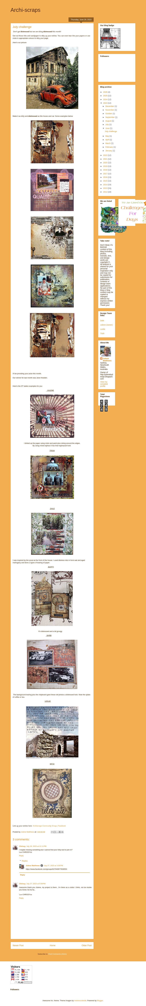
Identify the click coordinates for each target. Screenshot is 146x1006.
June (107, 128)
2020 (105, 163)
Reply (21, 856)
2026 (105, 92)
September (110, 117)
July (107, 124)
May (107, 136)
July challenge (111, 131)
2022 (105, 155)
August (108, 121)
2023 (105, 103)
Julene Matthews (33, 866)
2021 (105, 159)
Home (52, 945)
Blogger (100, 1001)
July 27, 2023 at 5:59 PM (36, 884)
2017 (105, 174)
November (109, 110)
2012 (105, 192)
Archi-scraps (25, 10)
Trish (102, 333)
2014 (105, 185)
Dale (102, 320)
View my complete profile (104, 384)
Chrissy (22, 846)
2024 (105, 99)
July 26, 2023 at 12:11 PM (36, 846)
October (109, 113)
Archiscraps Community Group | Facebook (49, 826)
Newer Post (18, 945)
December (109, 106)
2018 (105, 170)
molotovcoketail (80, 1001)
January (109, 151)
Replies (25, 861)
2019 (105, 166)
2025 (105, 96)
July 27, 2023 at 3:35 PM (53, 866)
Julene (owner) (106, 325)
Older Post (87, 945)
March (108, 143)
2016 (105, 177)
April (107, 140)
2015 (105, 181)
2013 (105, 188)
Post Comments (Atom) (57, 954)
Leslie (102, 329)
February (109, 147)
